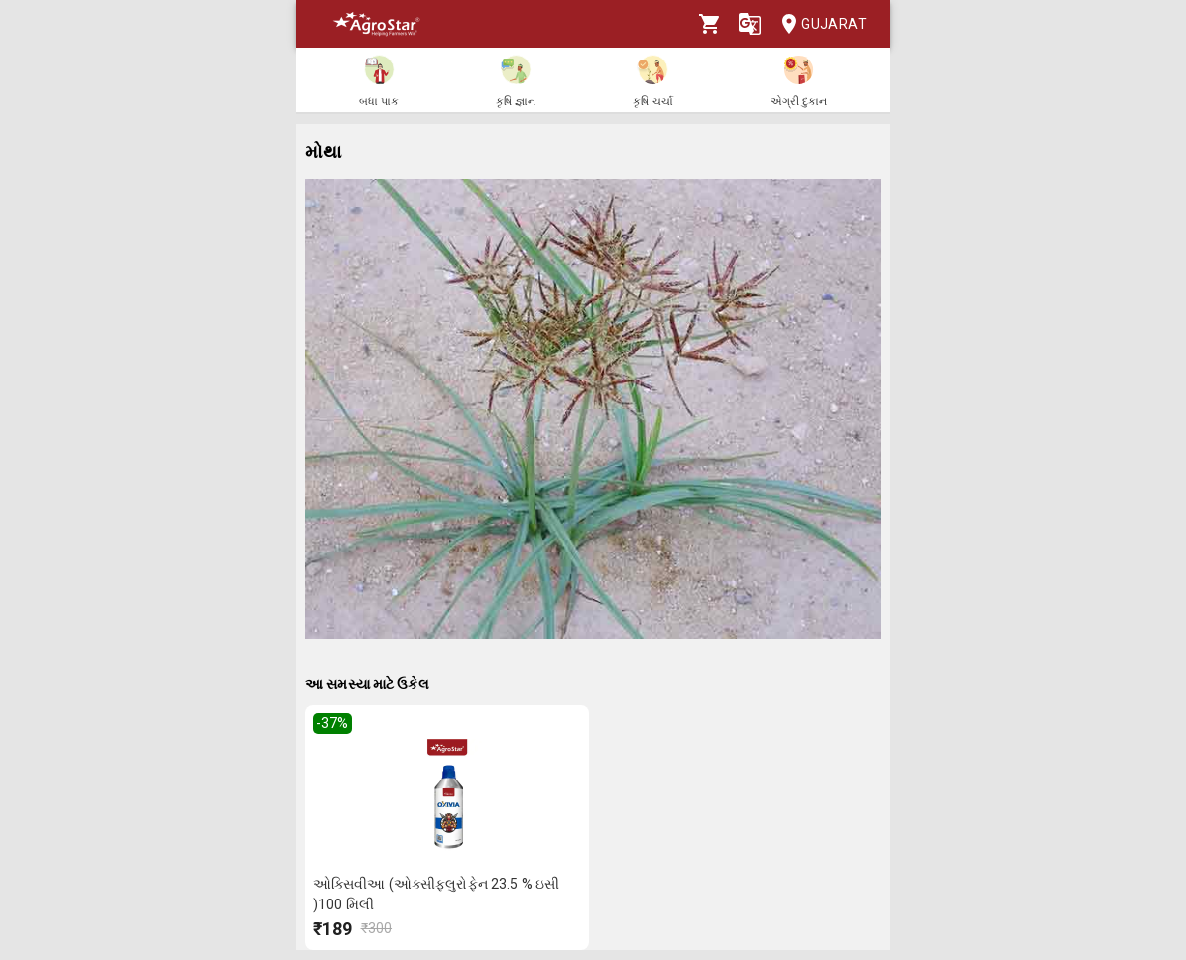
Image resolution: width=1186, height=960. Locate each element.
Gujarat (818, 24)
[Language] (750, 24)
